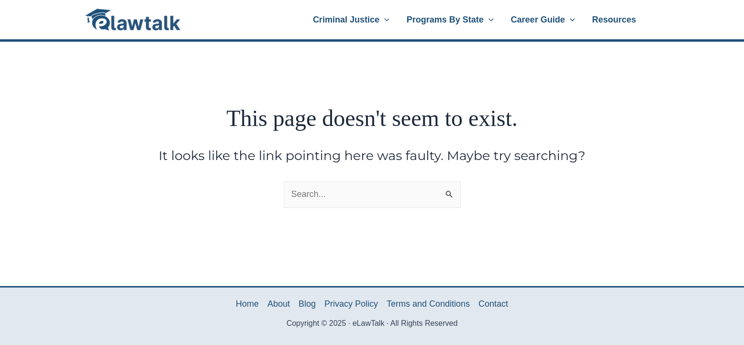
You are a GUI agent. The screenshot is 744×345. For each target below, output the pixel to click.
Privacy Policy (351, 304)
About (278, 304)
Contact (493, 304)
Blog (307, 304)
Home (247, 304)
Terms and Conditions (428, 304)
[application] (384, 20)
